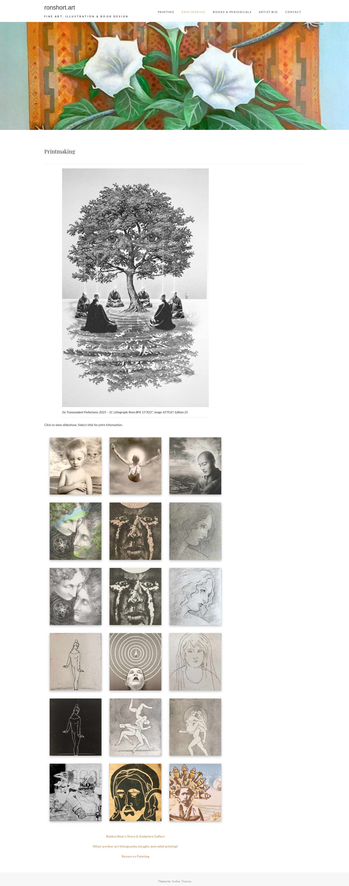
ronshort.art (59, 7)
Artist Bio (268, 12)
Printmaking (193, 12)
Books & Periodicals (232, 12)
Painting (166, 12)
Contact (293, 12)
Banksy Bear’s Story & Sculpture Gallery (135, 836)
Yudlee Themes (181, 881)
